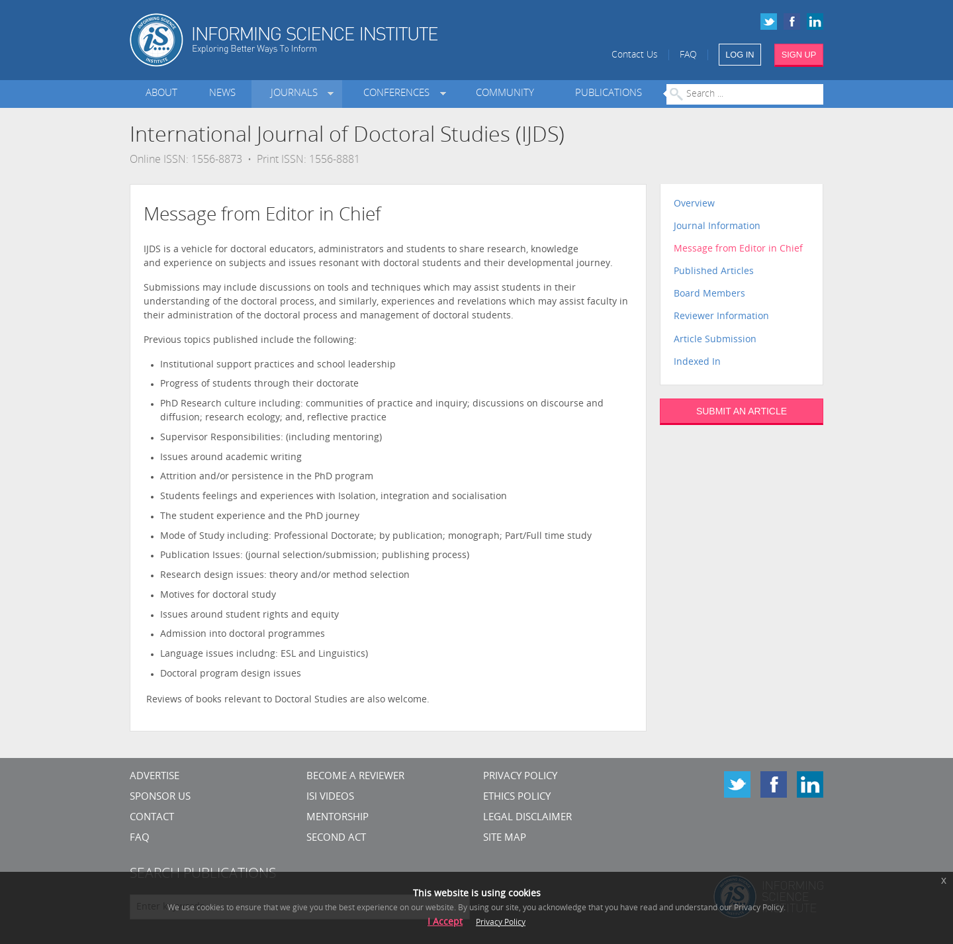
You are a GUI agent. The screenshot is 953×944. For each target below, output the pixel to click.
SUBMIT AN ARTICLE (741, 411)
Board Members (709, 294)
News (222, 94)
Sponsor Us (160, 797)
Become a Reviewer (355, 777)
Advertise (154, 777)
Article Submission (715, 340)
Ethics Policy (517, 797)
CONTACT (152, 818)
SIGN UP (799, 55)
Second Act (336, 838)
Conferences (399, 94)
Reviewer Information (721, 317)
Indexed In (697, 362)
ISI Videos (330, 797)
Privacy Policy (520, 777)
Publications (608, 94)
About (161, 94)
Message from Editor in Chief (738, 249)
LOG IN (739, 55)
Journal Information (717, 227)
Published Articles (714, 272)
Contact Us (635, 55)
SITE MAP (504, 838)
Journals (297, 94)
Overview (694, 204)
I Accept (445, 922)
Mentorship (337, 818)
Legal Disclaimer (527, 818)
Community (505, 94)
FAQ (688, 55)
